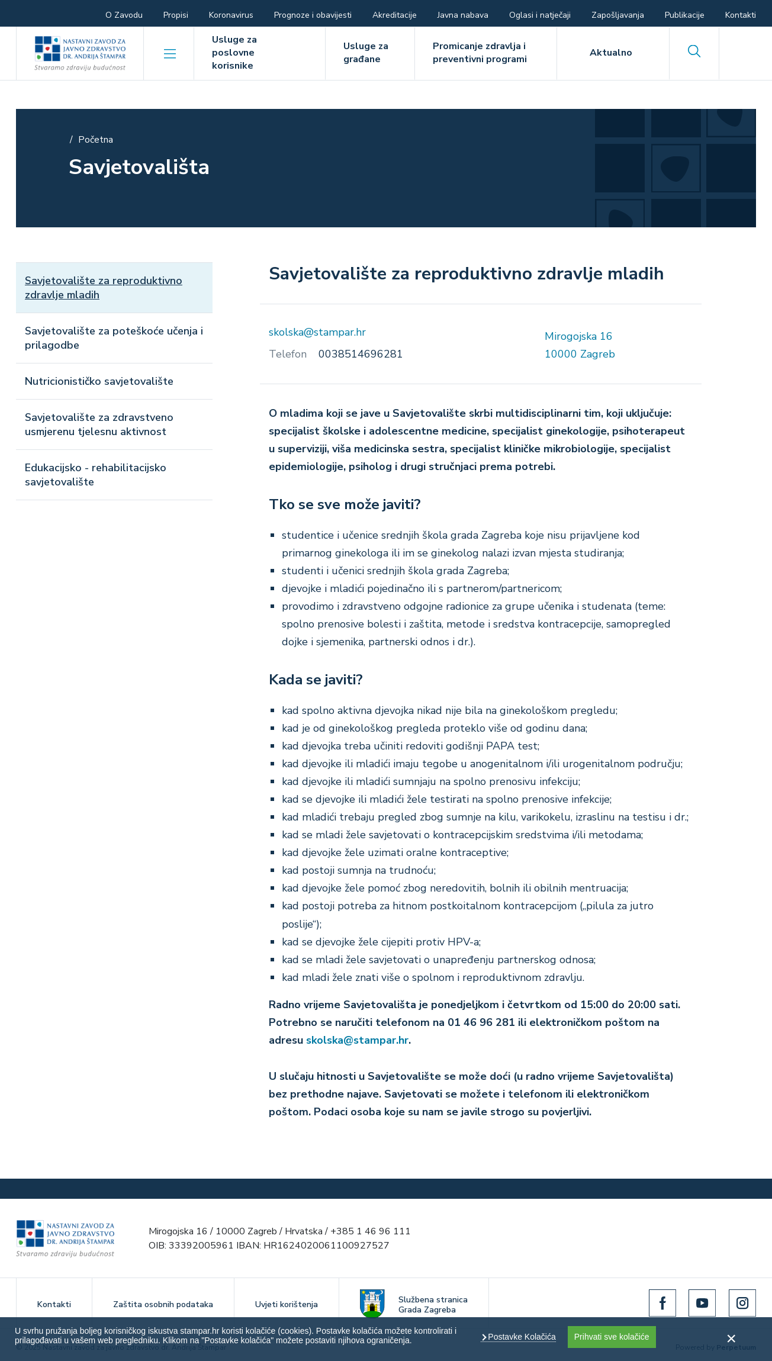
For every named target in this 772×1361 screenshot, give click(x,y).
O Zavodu (124, 15)
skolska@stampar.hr (317, 332)
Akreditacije (394, 15)
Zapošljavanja (617, 15)
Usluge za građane (365, 53)
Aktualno (611, 52)
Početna (95, 139)
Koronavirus (231, 15)
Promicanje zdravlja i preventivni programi (480, 53)
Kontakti (740, 15)
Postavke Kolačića (520, 1336)
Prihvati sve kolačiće (611, 1336)
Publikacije (685, 15)
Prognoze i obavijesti (313, 15)
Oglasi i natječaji (540, 15)
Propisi (175, 15)
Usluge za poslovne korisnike (234, 52)
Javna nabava (463, 15)
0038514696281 (361, 354)
